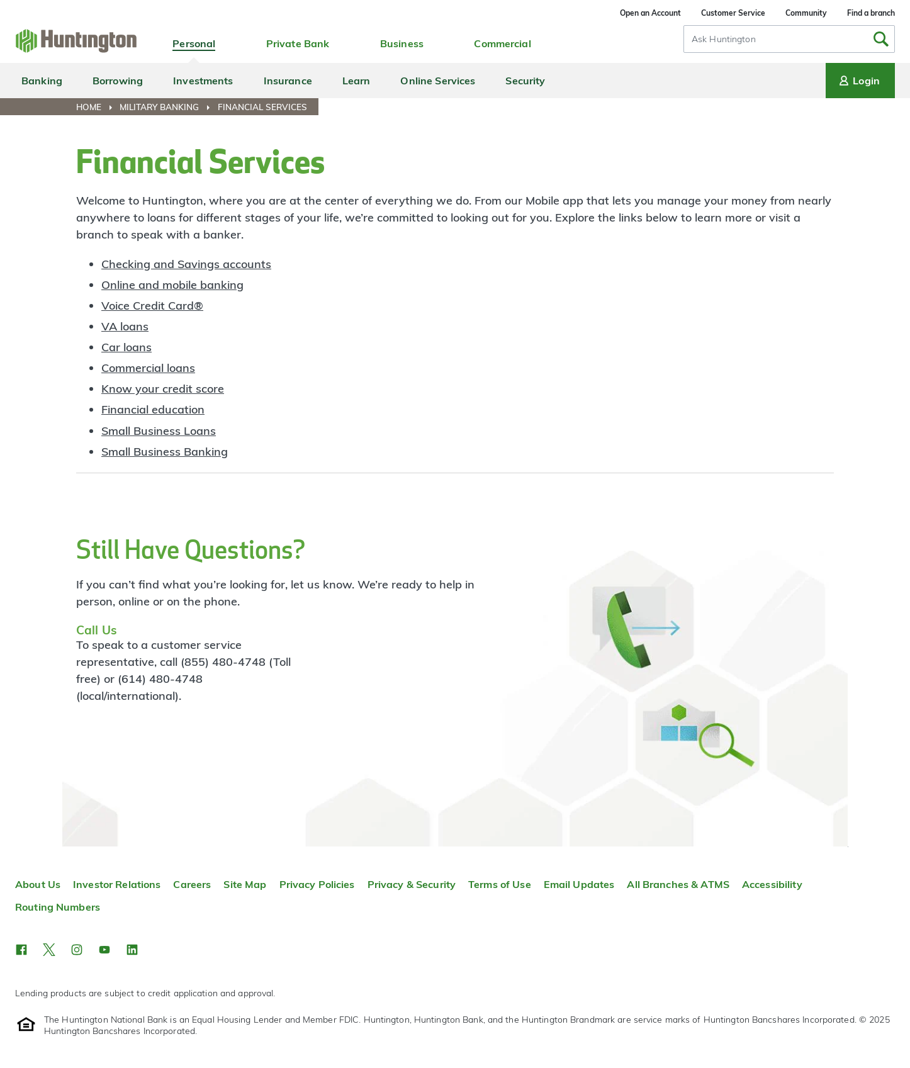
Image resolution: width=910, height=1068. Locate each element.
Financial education (153, 409)
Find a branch (871, 13)
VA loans (125, 326)
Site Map (244, 884)
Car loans (126, 347)
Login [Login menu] (858, 80)
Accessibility (772, 884)
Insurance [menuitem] (288, 80)
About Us (37, 884)
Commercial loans (148, 368)
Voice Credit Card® (152, 305)
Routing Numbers (57, 907)
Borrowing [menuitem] (118, 80)
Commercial (502, 43)
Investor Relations (116, 884)
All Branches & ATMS (678, 884)
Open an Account (650, 13)
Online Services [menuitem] (437, 80)
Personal (193, 43)
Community (806, 13)
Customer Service (733, 13)
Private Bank (298, 43)
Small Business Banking (164, 451)
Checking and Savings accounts (186, 264)
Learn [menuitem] (356, 80)
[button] (21, 949)
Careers (192, 884)
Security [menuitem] (525, 80)
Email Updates (579, 884)
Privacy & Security (412, 884)
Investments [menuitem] (203, 80)
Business (402, 43)
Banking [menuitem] (41, 80)
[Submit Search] (881, 39)
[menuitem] (96, 107)
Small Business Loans (158, 431)
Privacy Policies (317, 884)
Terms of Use (499, 884)
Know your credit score (162, 388)
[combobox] (789, 39)
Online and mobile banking (172, 285)
